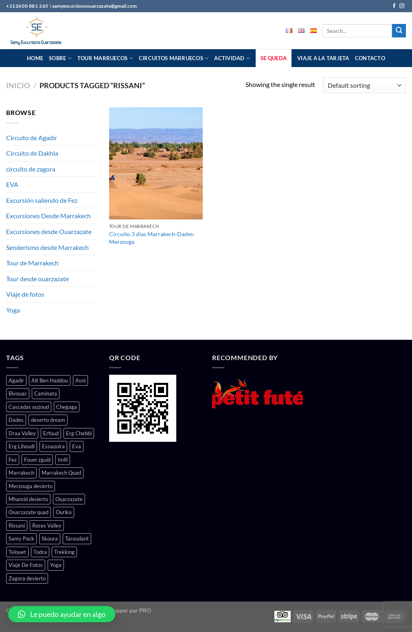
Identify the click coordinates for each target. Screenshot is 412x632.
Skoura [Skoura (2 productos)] (50, 538)
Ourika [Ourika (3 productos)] (64, 512)
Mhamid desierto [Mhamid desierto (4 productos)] (28, 499)
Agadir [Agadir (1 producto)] (16, 380)
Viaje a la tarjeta (323, 58)
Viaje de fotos (25, 294)
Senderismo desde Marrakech (47, 247)
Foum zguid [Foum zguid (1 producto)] (37, 459)
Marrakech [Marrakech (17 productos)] (21, 472)
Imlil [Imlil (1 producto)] (63, 459)
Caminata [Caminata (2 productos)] (45, 393)
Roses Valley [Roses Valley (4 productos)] (46, 525)
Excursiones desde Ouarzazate (49, 231)
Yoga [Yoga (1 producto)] (55, 565)
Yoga (13, 310)
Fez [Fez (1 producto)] (13, 459)
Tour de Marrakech (32, 263)
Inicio (18, 85)
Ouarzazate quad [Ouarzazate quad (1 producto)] (28, 512)
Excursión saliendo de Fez (41, 200)
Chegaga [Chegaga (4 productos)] (66, 407)
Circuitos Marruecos (173, 58)
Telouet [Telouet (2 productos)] (17, 552)
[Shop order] (364, 85)
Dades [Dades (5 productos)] (16, 420)
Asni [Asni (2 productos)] (80, 380)
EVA (12, 184)
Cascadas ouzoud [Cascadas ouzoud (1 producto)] (29, 407)
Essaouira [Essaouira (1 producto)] (53, 446)
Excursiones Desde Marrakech (48, 215)
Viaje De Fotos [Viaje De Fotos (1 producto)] (26, 565)
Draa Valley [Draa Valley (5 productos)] (22, 433)
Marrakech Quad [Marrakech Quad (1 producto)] (61, 472)
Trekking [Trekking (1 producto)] (64, 552)
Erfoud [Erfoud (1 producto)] (51, 433)
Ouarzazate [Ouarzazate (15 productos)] (69, 499)
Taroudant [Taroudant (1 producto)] (77, 538)
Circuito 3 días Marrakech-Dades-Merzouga (152, 237)
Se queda (274, 58)
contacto (370, 58)
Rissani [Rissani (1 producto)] (17, 525)
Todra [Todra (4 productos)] (40, 552)
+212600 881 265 (28, 6)
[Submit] (399, 31)
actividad (232, 58)
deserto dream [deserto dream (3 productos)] (48, 420)
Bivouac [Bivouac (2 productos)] (18, 393)
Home (35, 58)
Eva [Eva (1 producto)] (76, 446)
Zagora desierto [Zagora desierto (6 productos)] (27, 578)
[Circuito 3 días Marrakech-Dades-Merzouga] (156, 163)
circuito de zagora (30, 169)
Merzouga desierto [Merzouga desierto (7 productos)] (31, 486)
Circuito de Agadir (31, 137)
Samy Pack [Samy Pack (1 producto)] (21, 538)
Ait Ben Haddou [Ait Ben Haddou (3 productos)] (49, 380)
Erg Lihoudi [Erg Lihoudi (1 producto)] (22, 446)
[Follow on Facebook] (394, 6)
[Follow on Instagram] (401, 6)
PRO (145, 610)
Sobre (60, 58)
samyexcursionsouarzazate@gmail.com (94, 6)
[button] (61, 614)
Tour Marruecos (105, 58)
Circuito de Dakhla (32, 153)
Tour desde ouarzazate (37, 278)
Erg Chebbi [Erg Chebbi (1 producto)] (79, 433)
